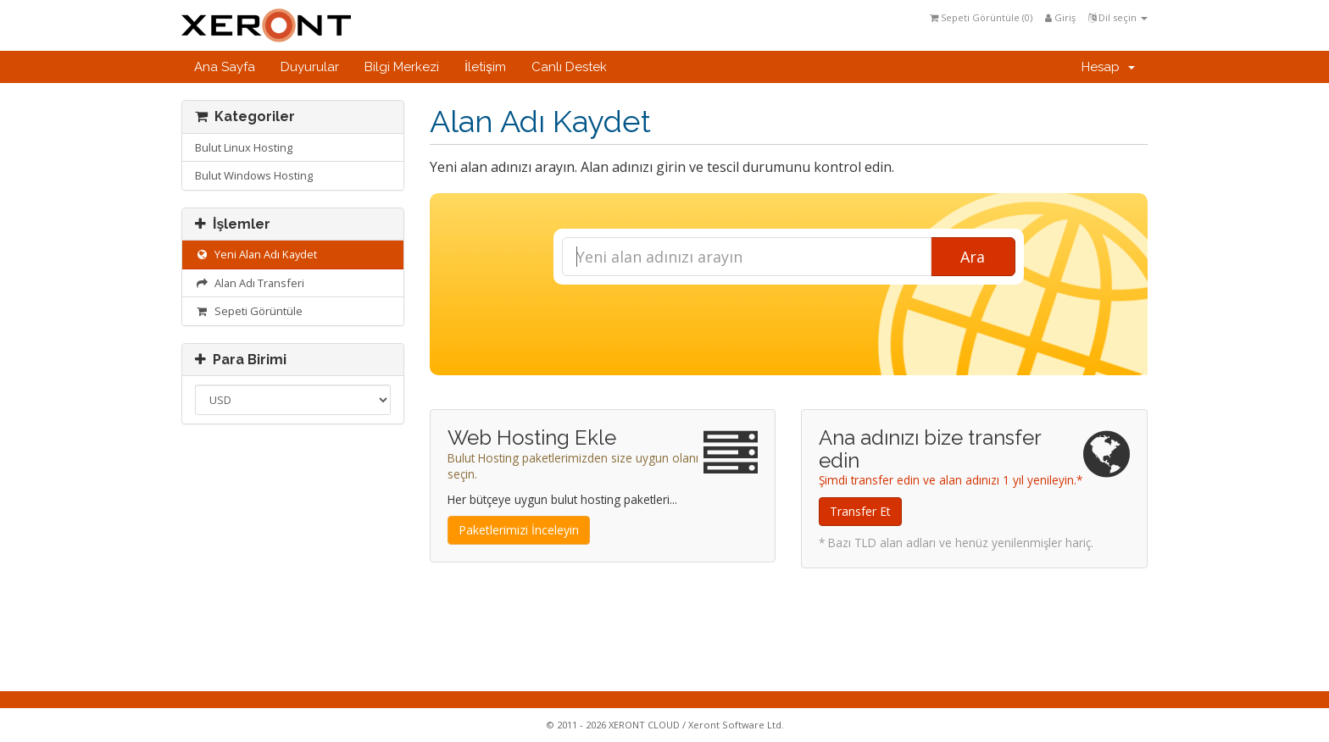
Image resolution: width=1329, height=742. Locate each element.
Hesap (1108, 67)
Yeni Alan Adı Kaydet (256, 254)
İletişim (485, 67)
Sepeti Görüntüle (249, 310)
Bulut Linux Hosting (243, 147)
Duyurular (310, 67)
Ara (972, 256)
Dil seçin (1118, 17)
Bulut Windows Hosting (254, 175)
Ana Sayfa (224, 67)
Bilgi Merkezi (401, 67)
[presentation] (788, 330)
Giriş (1060, 17)
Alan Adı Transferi (249, 283)
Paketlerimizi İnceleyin (519, 530)
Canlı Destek (569, 67)
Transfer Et (860, 511)
